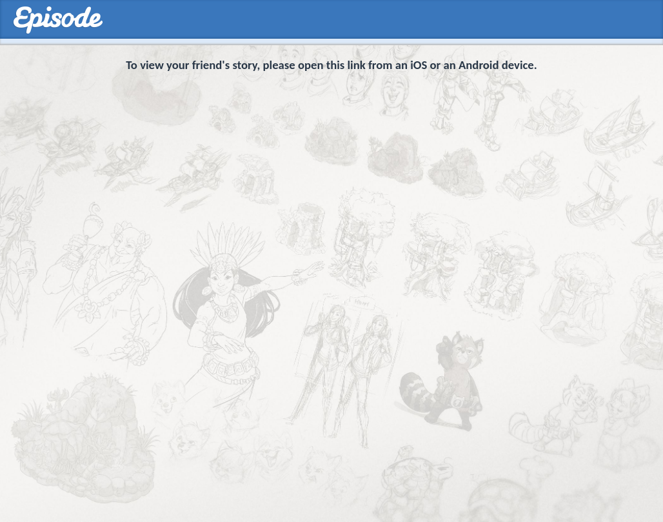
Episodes (58, 20)
